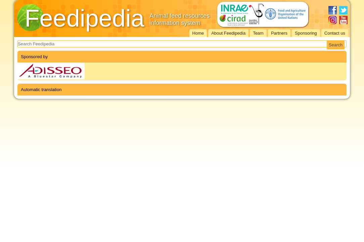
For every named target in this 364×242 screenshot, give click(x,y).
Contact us (334, 33)
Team (258, 33)
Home (198, 33)
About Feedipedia (228, 33)
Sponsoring (306, 33)
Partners (279, 33)
